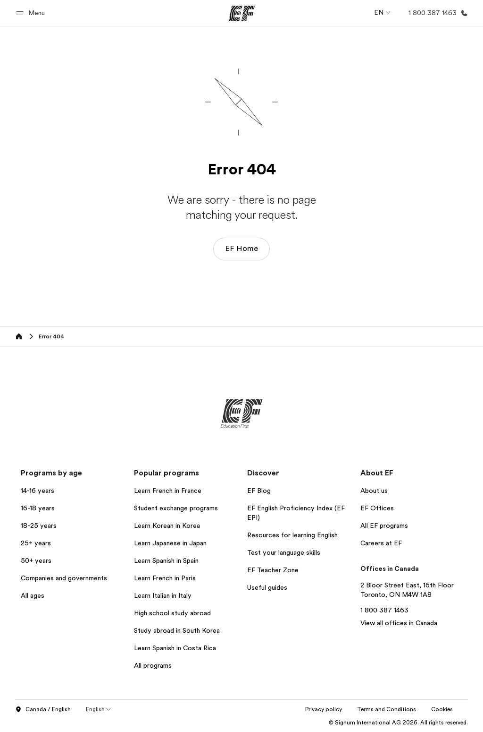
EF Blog (259, 490)
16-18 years (38, 508)
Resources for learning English (292, 535)
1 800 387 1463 (384, 610)
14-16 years (37, 490)
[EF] (242, 13)
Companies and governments (64, 578)
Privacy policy (323, 709)
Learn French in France (167, 490)
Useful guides (267, 587)
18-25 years (39, 525)
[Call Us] (436, 13)
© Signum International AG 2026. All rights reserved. (398, 722)
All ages (32, 595)
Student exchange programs (176, 508)
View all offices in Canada (398, 623)
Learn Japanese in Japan (170, 543)
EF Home (241, 248)
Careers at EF (381, 543)
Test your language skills (283, 552)
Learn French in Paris (165, 578)
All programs (153, 665)
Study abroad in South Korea (177, 630)
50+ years (36, 560)
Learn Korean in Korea (167, 525)
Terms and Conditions (386, 709)
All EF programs (384, 525)
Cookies (442, 709)
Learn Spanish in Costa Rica (175, 648)
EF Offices (377, 508)
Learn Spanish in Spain (166, 560)
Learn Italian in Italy (163, 595)
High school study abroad (172, 613)
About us (374, 490)
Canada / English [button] (43, 710)
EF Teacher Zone (273, 570)
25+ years (36, 543)
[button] (32, 13)
